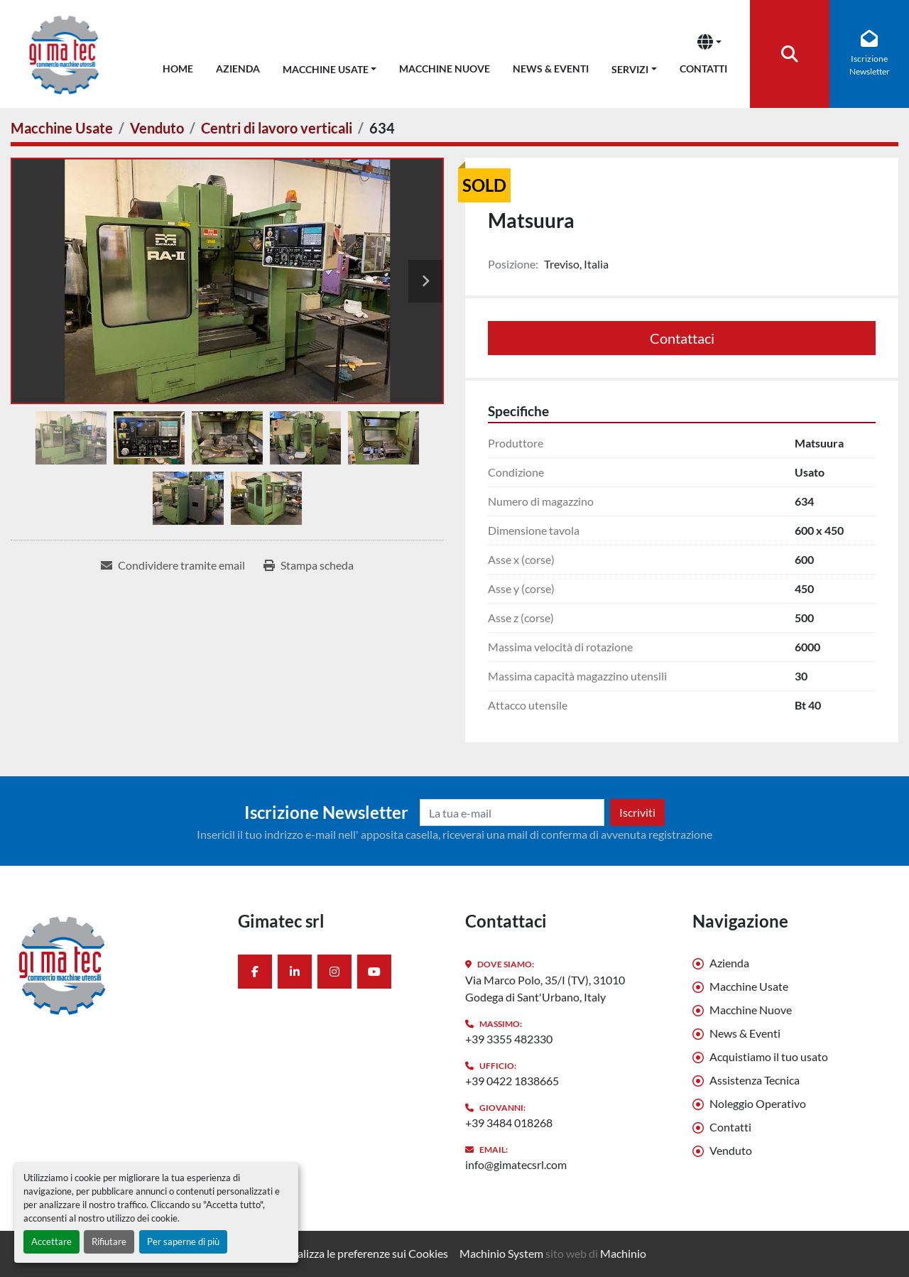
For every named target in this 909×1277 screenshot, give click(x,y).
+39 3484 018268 (509, 1122)
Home (178, 69)
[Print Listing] (308, 565)
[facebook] (255, 972)
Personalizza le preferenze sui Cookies (355, 1253)
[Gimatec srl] (114, 964)
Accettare (51, 1241)
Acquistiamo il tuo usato (768, 1056)
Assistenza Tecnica (754, 1080)
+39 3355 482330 (509, 1038)
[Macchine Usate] (62, 127)
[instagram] (334, 972)
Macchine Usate (326, 69)
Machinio (623, 1253)
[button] (330, 66)
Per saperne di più (183, 1241)
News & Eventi (551, 69)
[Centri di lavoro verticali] (276, 127)
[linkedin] (295, 972)
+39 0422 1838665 (512, 1080)
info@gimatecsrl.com (516, 1164)
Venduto (730, 1150)
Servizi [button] (629, 69)
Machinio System (501, 1253)
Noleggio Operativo (757, 1103)
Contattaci (682, 338)
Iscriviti (637, 812)
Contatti (703, 69)
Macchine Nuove (444, 69)
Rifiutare (109, 1241)
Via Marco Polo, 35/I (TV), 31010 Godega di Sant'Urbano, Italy (545, 988)
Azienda (238, 69)
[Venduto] (157, 127)
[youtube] (374, 972)
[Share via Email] (173, 565)
